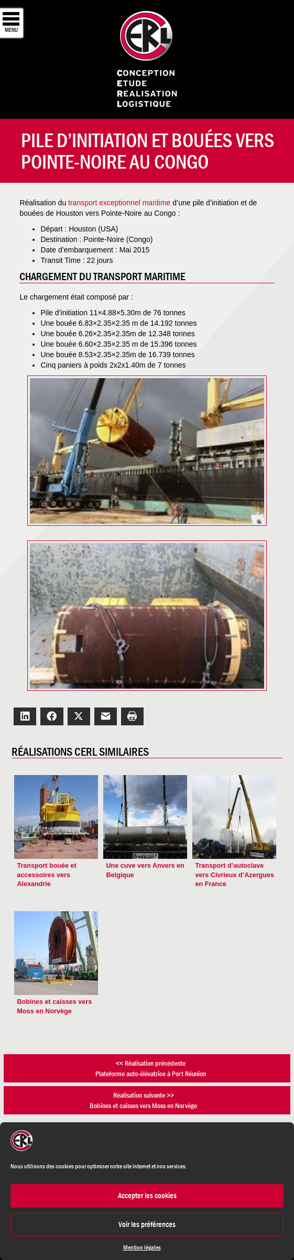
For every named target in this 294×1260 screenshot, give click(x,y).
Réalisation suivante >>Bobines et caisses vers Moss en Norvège (143, 1100)
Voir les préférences (147, 1224)
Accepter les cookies (147, 1195)
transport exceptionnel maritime (120, 202)
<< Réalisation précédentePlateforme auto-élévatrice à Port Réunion (150, 1068)
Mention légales (142, 1247)
